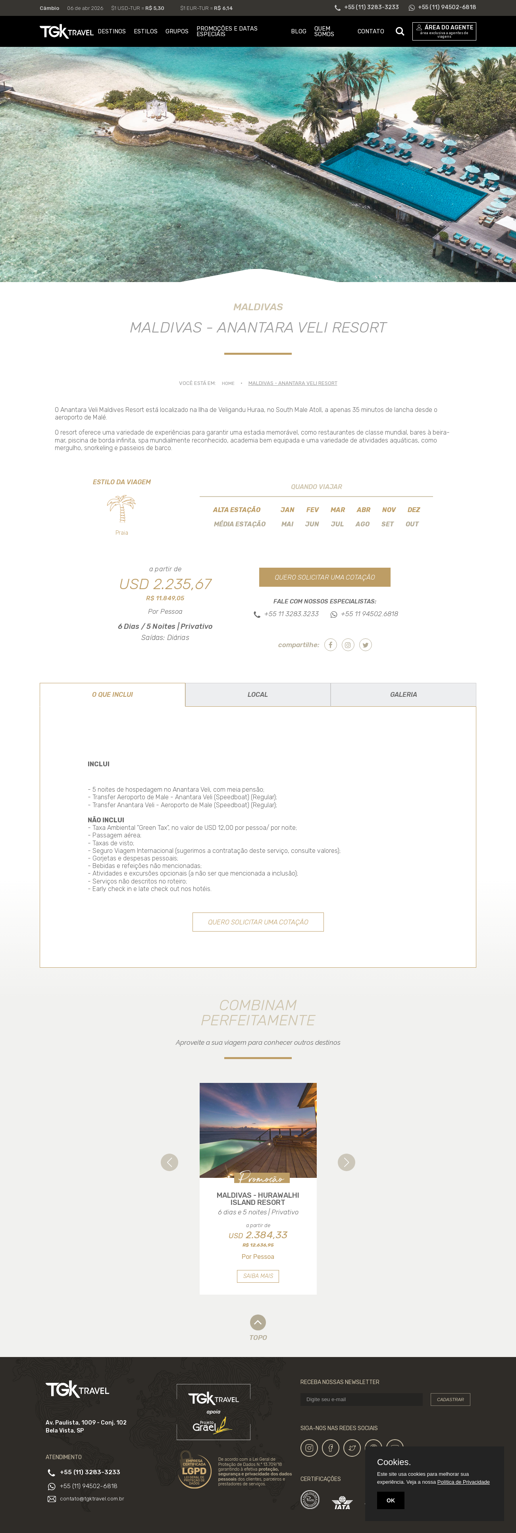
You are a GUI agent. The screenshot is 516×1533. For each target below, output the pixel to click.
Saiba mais (258, 1285)
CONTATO (371, 31)
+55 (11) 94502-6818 (90, 1494)
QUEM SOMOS (324, 31)
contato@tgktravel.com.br (93, 1507)
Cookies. (394, 1462)
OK (391, 1500)
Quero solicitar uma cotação (324, 577)
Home (228, 383)
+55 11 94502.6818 (369, 614)
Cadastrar (450, 1408)
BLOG (298, 31)
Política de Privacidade (463, 1482)
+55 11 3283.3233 (291, 614)
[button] (169, 1162)
